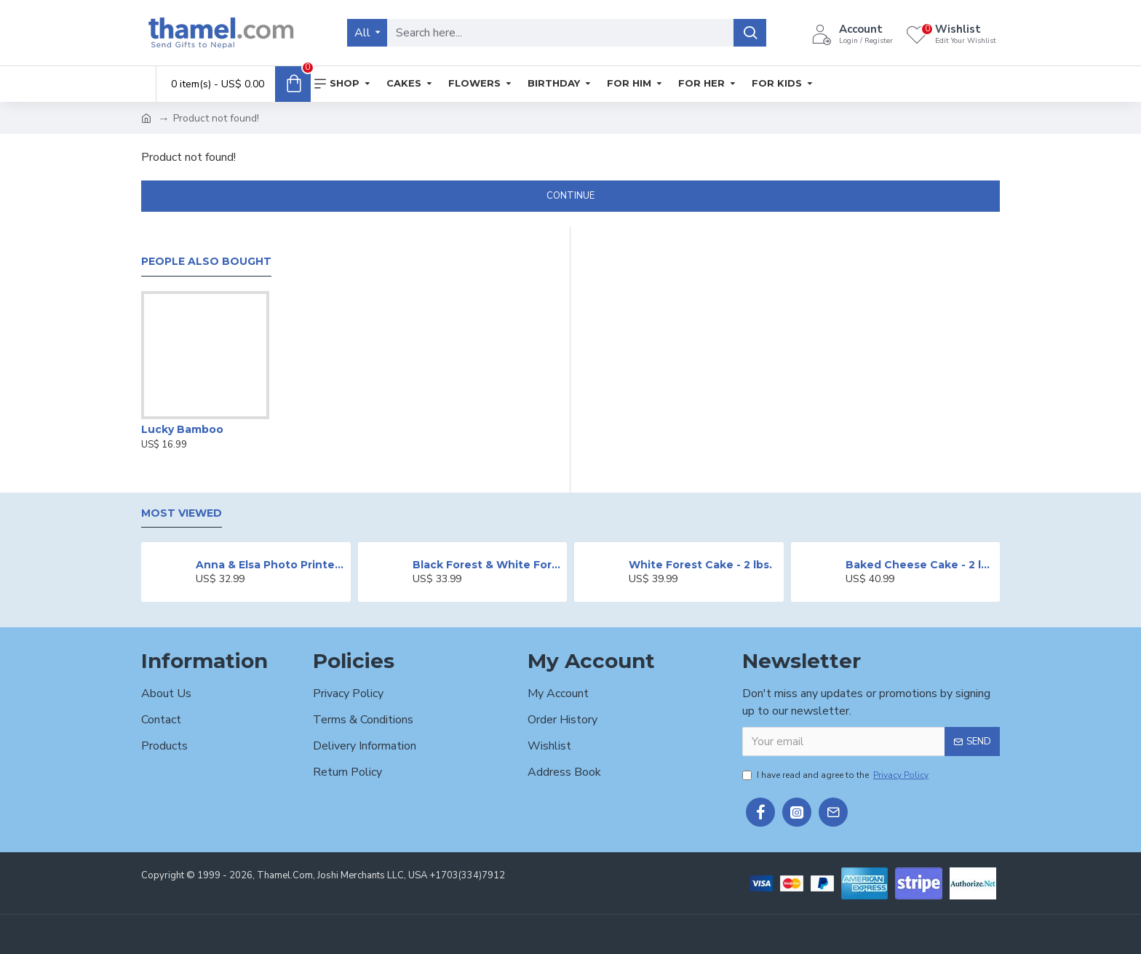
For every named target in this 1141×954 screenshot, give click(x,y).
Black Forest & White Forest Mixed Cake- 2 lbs (487, 564)
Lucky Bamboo (182, 429)
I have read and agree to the (836, 775)
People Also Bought (206, 261)
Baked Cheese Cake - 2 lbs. (920, 564)
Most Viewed (181, 513)
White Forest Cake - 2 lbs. (700, 564)
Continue (570, 195)
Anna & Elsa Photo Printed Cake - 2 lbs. (270, 564)
